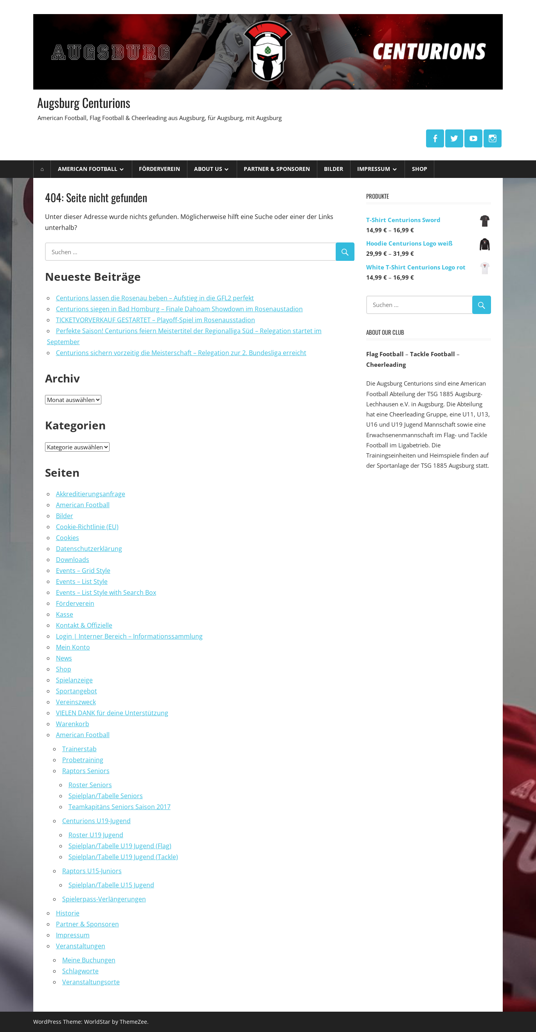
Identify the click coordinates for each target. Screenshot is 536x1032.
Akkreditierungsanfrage (90, 494)
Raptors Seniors (86, 770)
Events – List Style (82, 581)
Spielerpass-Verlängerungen (104, 899)
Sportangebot (76, 691)
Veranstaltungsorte (91, 982)
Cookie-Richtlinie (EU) (87, 526)
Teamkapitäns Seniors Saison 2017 (119, 806)
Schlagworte (80, 971)
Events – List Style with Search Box (106, 592)
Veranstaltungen (80, 946)
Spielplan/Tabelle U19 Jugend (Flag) (119, 846)
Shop (419, 168)
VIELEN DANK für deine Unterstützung (112, 713)
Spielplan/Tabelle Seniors (105, 795)
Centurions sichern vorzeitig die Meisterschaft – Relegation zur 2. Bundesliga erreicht (181, 352)
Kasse (64, 614)
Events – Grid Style (83, 570)
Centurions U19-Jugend (96, 821)
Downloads (72, 559)
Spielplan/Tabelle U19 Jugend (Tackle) (123, 857)
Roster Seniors (90, 785)
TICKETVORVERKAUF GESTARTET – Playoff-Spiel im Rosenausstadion (155, 320)
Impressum (373, 168)
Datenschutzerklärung (89, 548)
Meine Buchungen (88, 960)
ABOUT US (208, 168)
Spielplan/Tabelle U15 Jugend (111, 885)
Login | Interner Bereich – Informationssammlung (129, 636)
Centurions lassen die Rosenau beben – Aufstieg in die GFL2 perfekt (155, 298)
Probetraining (82, 760)
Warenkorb (72, 724)
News (64, 658)
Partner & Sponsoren (277, 168)
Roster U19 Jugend (95, 835)
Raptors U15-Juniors (92, 871)
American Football (87, 168)
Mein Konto (73, 647)
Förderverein (159, 168)
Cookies (67, 537)
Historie (67, 913)
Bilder (333, 168)
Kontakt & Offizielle (84, 625)
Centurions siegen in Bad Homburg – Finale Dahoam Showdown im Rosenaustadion (179, 309)
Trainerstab (79, 749)
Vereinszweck (76, 702)
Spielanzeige (74, 680)
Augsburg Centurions (84, 102)
